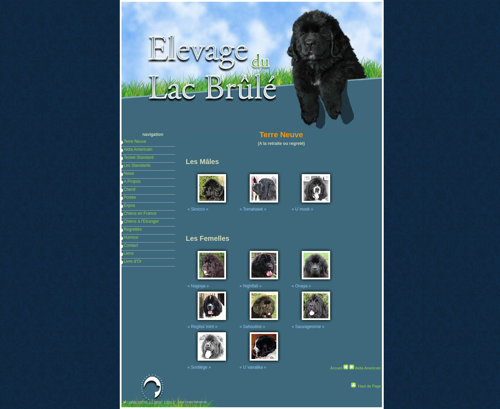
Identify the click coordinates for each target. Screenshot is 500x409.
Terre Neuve (135, 141)
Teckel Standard (138, 157)
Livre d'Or (133, 261)
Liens (129, 253)
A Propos (132, 181)
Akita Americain (138, 149)
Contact (131, 245)
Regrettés (133, 229)
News (129, 173)
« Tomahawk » (260, 207)
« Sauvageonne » (312, 324)
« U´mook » (312, 207)
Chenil (129, 189)
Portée (130, 197)
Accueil (336, 368)
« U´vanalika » (260, 365)
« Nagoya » (208, 283)
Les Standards (137, 165)
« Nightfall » (260, 283)
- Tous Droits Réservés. (191, 402)
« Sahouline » (260, 324)
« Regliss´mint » (208, 324)
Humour (131, 237)
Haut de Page (369, 386)
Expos (129, 205)
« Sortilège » (208, 365)
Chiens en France (140, 213)
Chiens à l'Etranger (141, 221)
